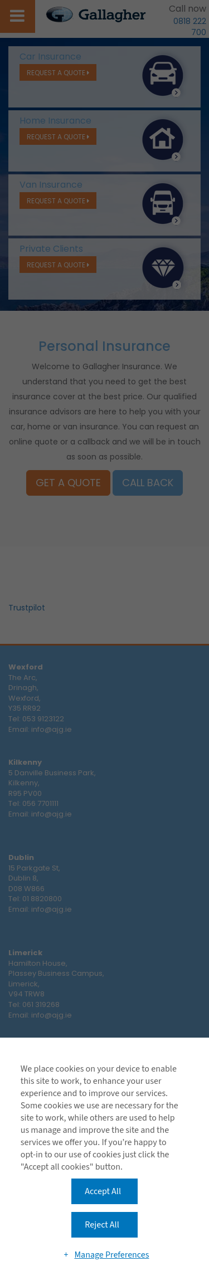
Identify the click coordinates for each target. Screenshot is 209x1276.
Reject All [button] (102, 1225)
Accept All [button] (103, 1191)
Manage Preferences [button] (111, 1255)
